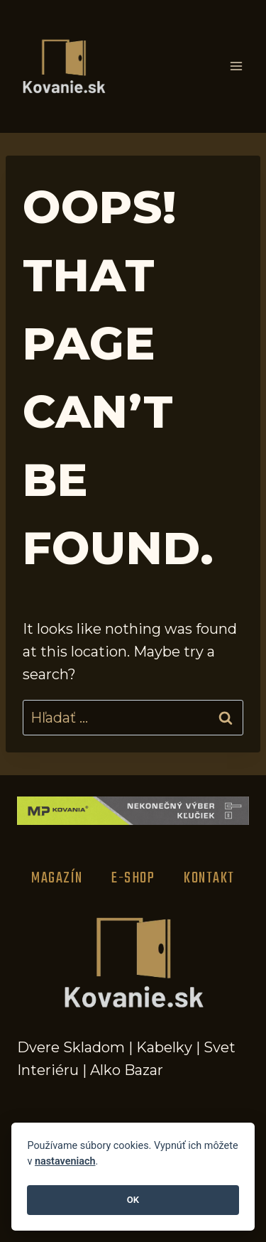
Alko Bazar (126, 1070)
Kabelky (164, 1047)
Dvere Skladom (71, 1047)
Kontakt (209, 878)
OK (133, 1199)
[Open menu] (236, 66)
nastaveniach (65, 1161)
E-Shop (133, 878)
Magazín (57, 878)
